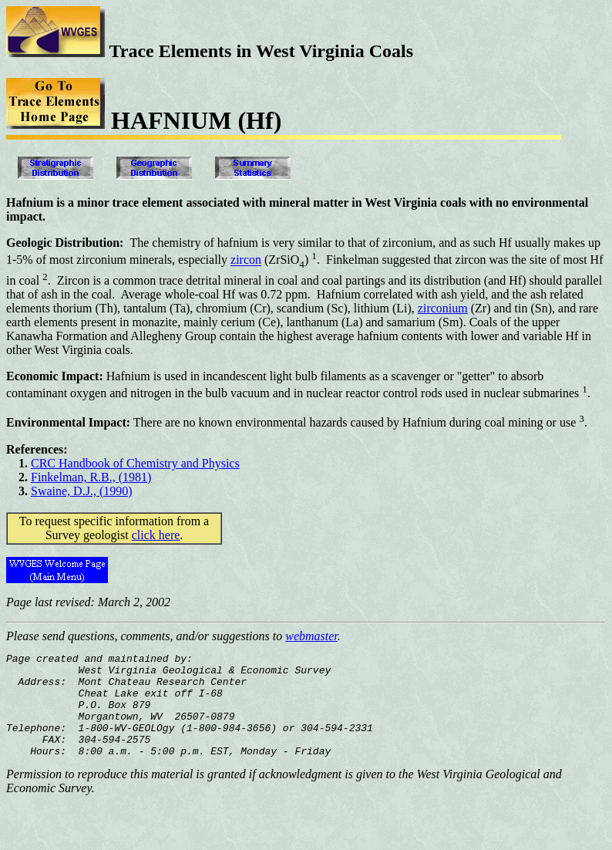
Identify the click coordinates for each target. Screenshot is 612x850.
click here (156, 534)
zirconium (443, 308)
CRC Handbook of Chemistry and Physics (135, 463)
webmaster (311, 636)
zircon (245, 260)
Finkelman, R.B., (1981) (91, 477)
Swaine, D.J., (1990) (82, 491)
